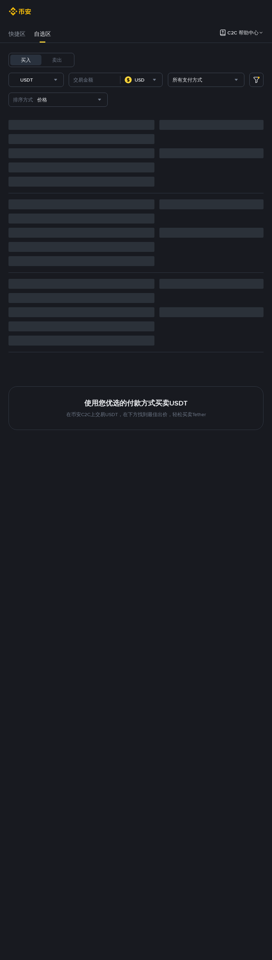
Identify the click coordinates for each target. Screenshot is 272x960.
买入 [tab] (26, 60)
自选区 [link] (42, 34)
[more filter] (256, 98)
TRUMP (205, 60)
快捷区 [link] (17, 34)
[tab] (17, 34)
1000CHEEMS (235, 60)
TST (87, 78)
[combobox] (93, 98)
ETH (184, 60)
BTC (107, 60)
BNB (168, 60)
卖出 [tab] (57, 60)
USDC (126, 60)
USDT (89, 60)
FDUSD (148, 60)
